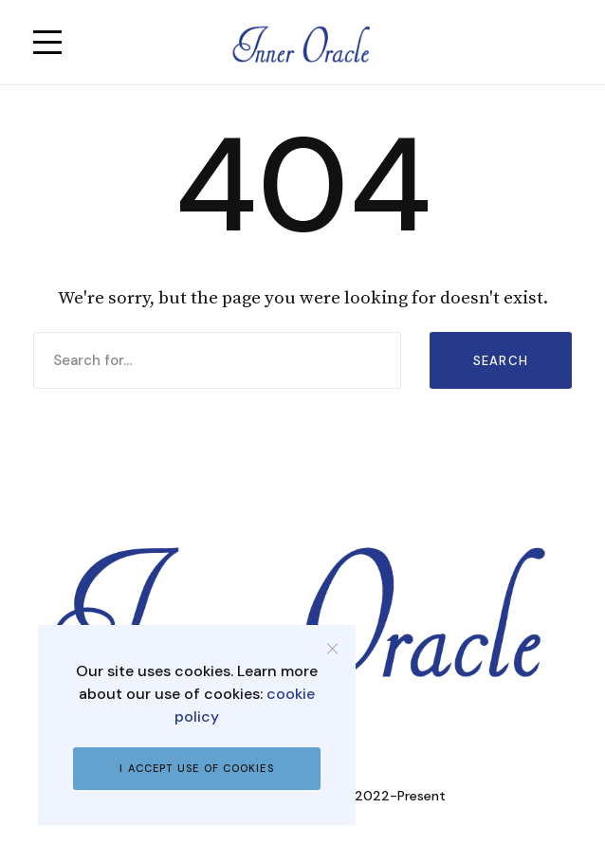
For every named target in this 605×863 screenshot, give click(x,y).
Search (501, 361)
